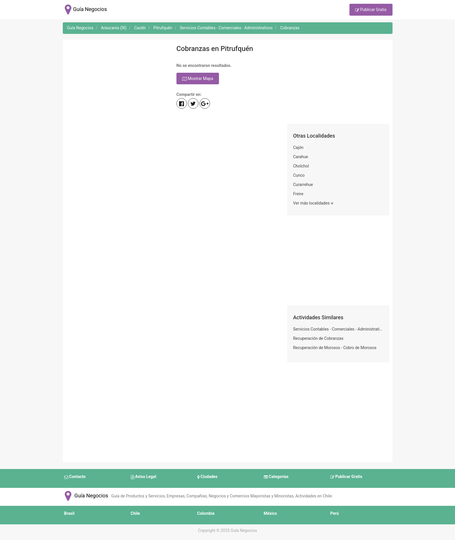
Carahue (300, 157)
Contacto (75, 477)
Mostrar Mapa (197, 78)
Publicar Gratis (371, 10)
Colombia (206, 513)
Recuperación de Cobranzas (318, 338)
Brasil (69, 513)
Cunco (299, 175)
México (270, 513)
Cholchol (301, 166)
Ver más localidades (313, 203)
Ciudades (207, 477)
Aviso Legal (143, 477)
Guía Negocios (85, 496)
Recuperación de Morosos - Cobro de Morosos (334, 348)
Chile (135, 513)
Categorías (276, 477)
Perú (334, 513)
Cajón (298, 148)
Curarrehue (303, 185)
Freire (298, 194)
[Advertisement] (117, 83)
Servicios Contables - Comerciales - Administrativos (338, 329)
